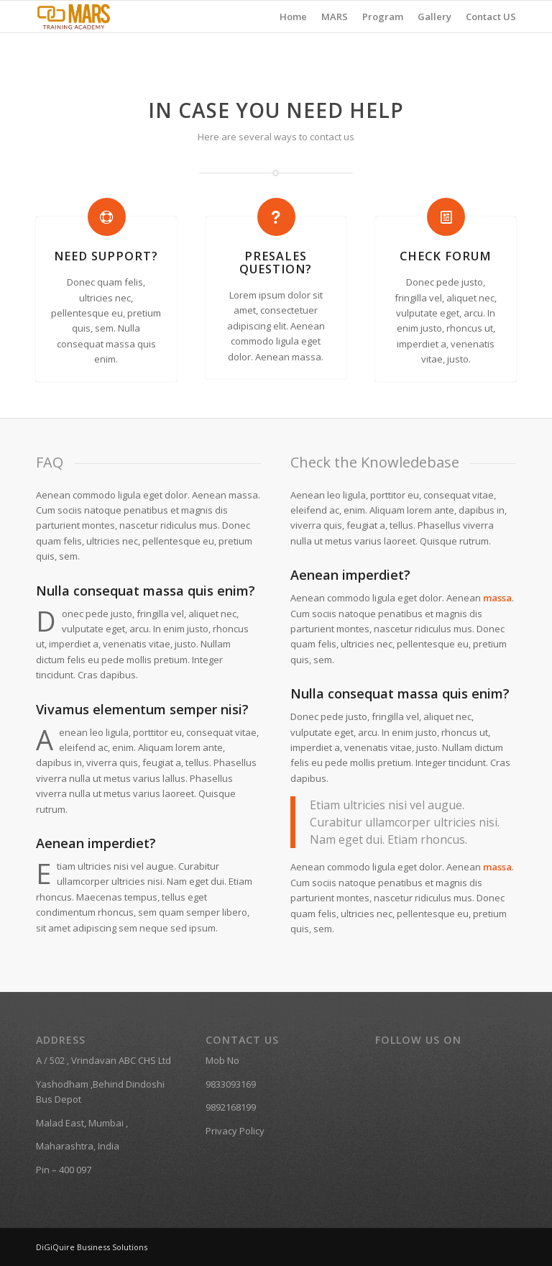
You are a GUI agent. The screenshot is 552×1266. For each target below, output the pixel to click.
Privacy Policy (235, 1130)
